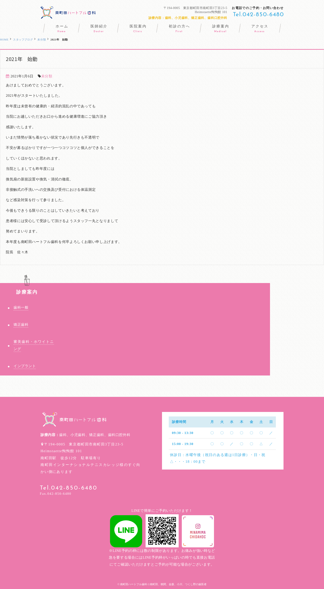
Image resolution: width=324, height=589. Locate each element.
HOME (4, 39)
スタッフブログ (23, 39)
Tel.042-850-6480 (258, 15)
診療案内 (27, 289)
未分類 (46, 76)
